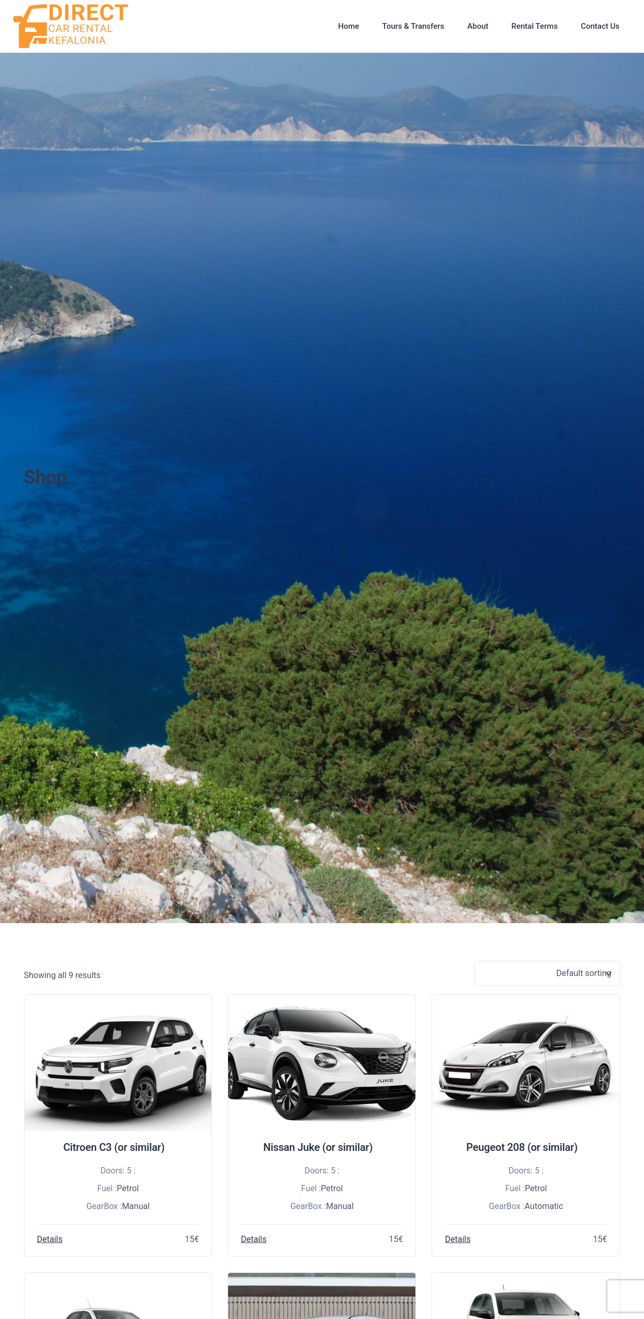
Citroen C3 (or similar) (114, 1147)
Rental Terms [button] (534, 26)
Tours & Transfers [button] (413, 26)
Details (50, 1239)
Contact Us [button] (600, 26)
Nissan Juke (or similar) (317, 1147)
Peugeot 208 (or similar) (522, 1147)
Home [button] (348, 26)
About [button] (477, 26)
